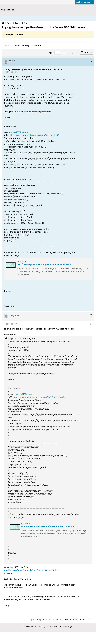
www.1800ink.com (19, 132)
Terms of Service (73, 619)
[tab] (7, 45)
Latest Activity (22, 45)
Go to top (88, 619)
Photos (37, 45)
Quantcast (22, 261)
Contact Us (48, 619)
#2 (91, 324)
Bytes (32, 619)
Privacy (59, 619)
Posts (7, 45)
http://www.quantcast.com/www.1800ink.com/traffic (34, 135)
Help (39, 619)
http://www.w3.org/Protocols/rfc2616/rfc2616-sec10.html (31, 570)
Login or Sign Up (84, 2)
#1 (91, 69)
